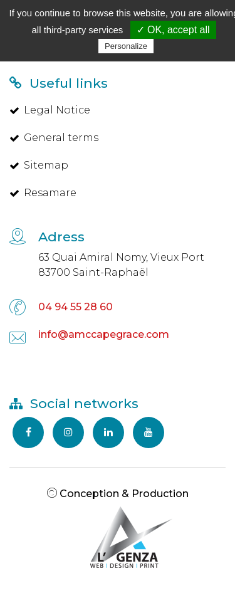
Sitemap (38, 165)
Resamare (42, 193)
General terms (53, 138)
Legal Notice (49, 110)
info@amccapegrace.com (103, 334)
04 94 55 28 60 (75, 307)
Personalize (126, 46)
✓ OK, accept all (173, 29)
